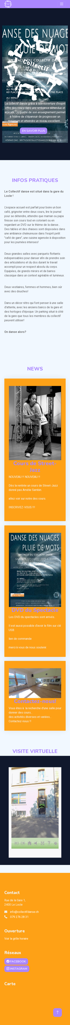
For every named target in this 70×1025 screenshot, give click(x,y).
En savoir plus (33, 131)
